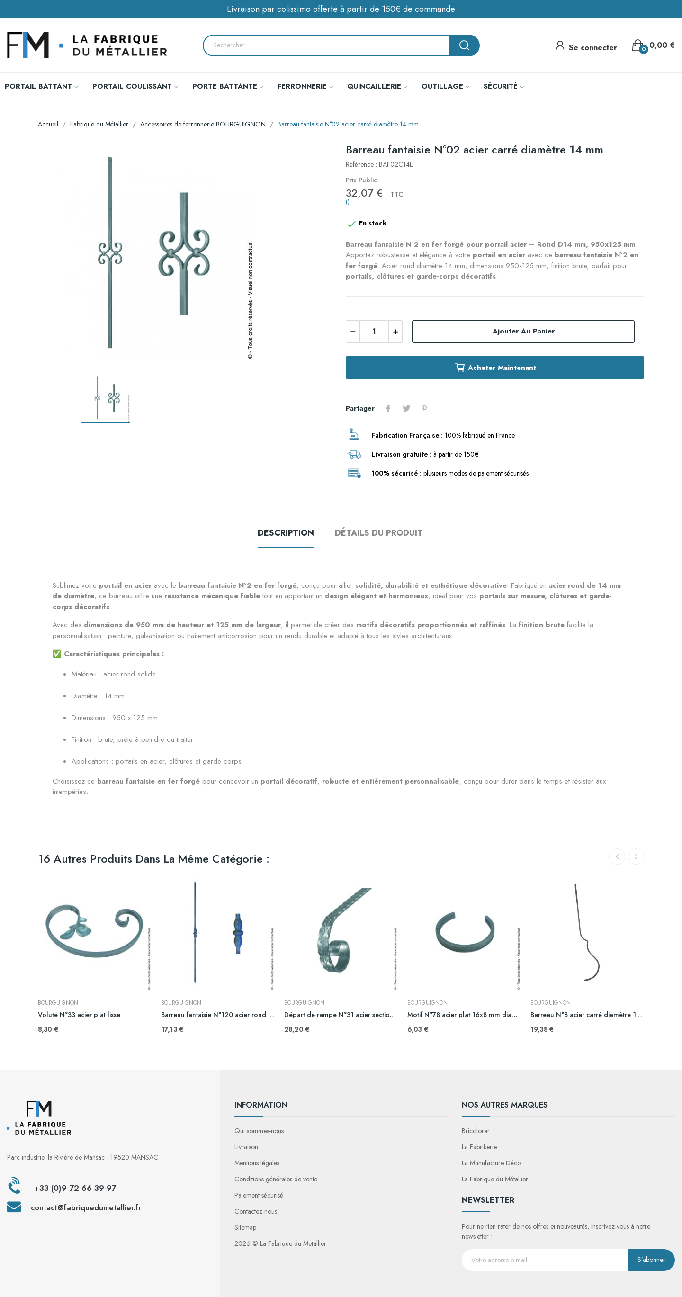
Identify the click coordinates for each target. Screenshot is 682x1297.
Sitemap (245, 1227)
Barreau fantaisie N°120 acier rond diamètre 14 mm (218, 1014)
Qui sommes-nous (259, 1130)
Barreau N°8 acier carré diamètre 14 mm (587, 1014)
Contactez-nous (255, 1211)
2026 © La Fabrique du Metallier (280, 1243)
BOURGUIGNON (58, 1003)
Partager (388, 408)
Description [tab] (286, 533)
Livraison (246, 1147)
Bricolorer (476, 1130)
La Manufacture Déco (491, 1163)
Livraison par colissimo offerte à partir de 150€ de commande (341, 9)
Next (636, 856)
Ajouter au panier (524, 331)
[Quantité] (374, 331)
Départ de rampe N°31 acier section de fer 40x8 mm (341, 1014)
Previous (617, 856)
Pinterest (424, 408)
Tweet (406, 408)
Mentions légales (256, 1163)
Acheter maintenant (495, 367)
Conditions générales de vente (275, 1179)
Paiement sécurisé (258, 1195)
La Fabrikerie (479, 1147)
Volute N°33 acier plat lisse (79, 1014)
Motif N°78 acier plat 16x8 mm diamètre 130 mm (464, 1014)
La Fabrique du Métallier (495, 1179)
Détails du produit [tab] (379, 533)
